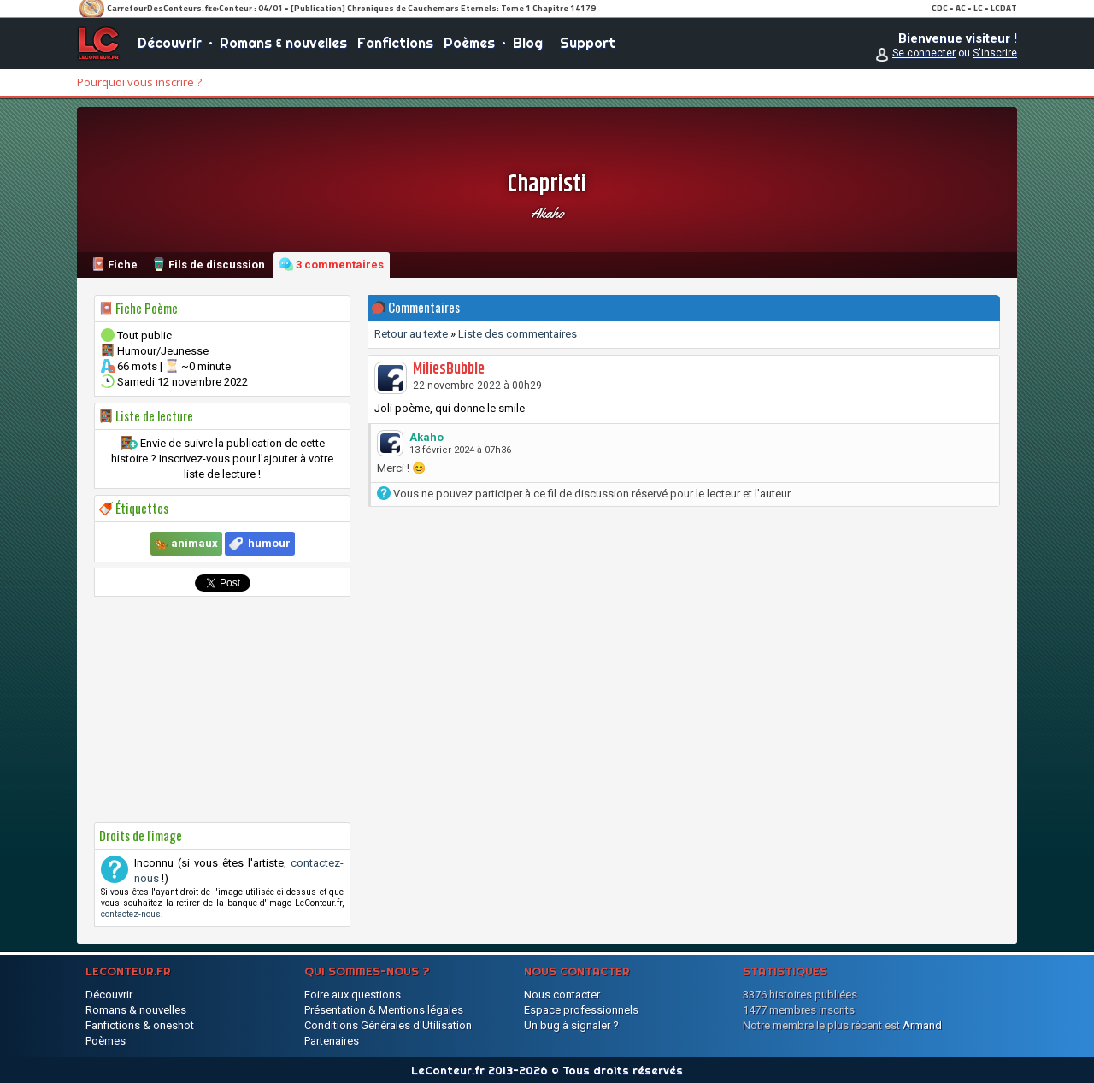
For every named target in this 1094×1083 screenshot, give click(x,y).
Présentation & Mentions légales (383, 1010)
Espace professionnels (581, 1010)
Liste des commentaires (517, 333)
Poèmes (469, 42)
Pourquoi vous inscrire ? (139, 82)
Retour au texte (411, 333)
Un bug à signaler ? (571, 1025)
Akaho (547, 212)
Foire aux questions (352, 994)
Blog (528, 42)
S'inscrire (995, 53)
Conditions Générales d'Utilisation (388, 1025)
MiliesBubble (449, 369)
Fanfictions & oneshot (139, 1025)
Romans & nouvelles (283, 42)
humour (269, 543)
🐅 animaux (186, 543)
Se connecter (924, 53)
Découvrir (170, 42)
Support (587, 42)
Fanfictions (395, 42)
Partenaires (331, 1040)
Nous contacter (562, 994)
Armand (922, 1025)
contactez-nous (131, 914)
